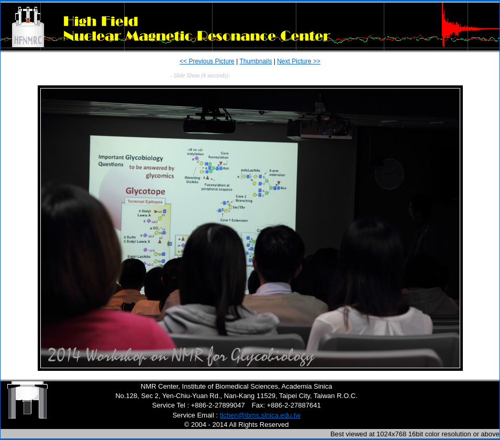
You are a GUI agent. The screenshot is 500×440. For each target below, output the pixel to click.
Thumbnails (255, 61)
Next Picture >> (298, 61)
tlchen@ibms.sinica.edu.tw (260, 415)
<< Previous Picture (207, 61)
